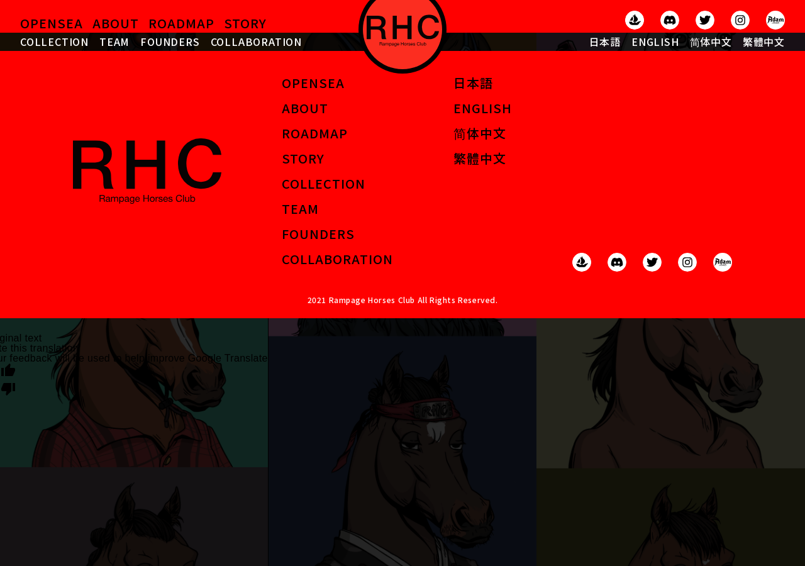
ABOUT (115, 23)
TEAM (114, 41)
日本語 (605, 41)
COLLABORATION (256, 41)
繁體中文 (764, 41)
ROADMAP (181, 23)
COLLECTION (54, 41)
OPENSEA (51, 23)
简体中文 (711, 41)
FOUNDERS (169, 41)
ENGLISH (655, 41)
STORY (245, 23)
